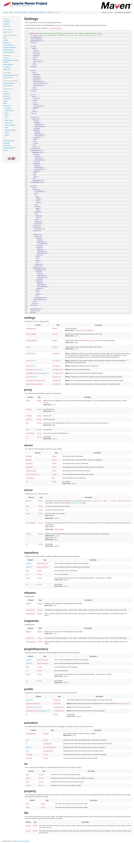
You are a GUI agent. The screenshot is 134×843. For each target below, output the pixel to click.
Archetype (8, 108)
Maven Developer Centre (10, 75)
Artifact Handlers (8, 64)
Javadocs (6, 24)
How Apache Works (9, 140)
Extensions (6, 96)
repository (38, 369)
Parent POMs (7, 98)
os (26, 743)
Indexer (7, 115)
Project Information (11, 83)
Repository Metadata (9, 47)
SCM (6, 127)
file (27, 751)
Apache (5, 12)
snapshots (29, 567)
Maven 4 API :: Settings (46, 12)
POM (4, 37)
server (33, 360)
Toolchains (6, 42)
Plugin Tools (8, 123)
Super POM (6, 69)
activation (29, 700)
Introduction (6, 21)
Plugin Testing (9, 120)
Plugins (5, 101)
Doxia (6, 113)
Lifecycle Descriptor (9, 52)
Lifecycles (6, 58)
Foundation (6, 143)
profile (34, 377)
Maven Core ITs (7, 77)
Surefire (7, 132)
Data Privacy (7, 145)
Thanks (5, 150)
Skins (5, 103)
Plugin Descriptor (8, 50)
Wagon (7, 135)
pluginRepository (44, 373)
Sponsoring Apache (9, 148)
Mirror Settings (78, 503)
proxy (33, 353)
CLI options (6, 67)
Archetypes (6, 94)
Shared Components (11, 130)
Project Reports (11, 85)
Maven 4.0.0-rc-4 (23, 12)
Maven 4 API (33, 12)
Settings (5, 40)
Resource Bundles (10, 125)
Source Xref (6, 26)
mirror (33, 366)
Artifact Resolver (9, 110)
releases (28, 563)
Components (11, 106)
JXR (6, 118)
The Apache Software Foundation (19, 841)
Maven (11, 12)
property (28, 747)
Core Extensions (8, 45)
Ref (16, 12)
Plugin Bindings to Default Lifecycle (10, 61)
